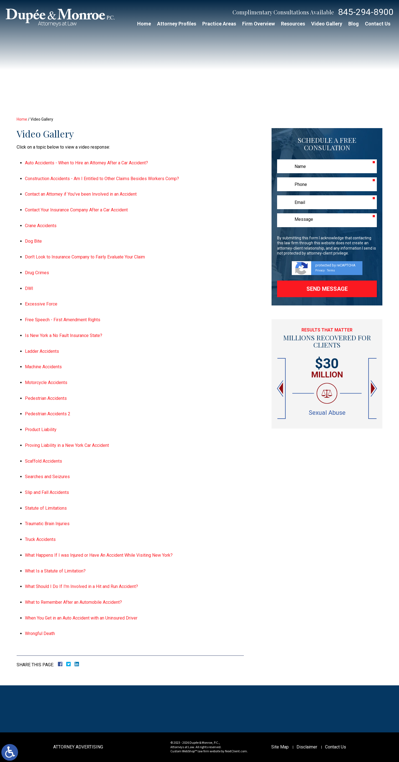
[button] (281, 388)
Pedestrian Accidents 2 (47, 413)
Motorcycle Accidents (46, 382)
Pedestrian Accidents (46, 398)
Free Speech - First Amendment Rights (62, 319)
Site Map (280, 747)
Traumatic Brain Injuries (47, 523)
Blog (353, 24)
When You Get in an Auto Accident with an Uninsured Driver (81, 618)
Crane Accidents (41, 225)
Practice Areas (219, 24)
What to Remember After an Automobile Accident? (73, 602)
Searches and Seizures (47, 476)
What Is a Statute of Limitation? (55, 571)
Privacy (320, 270)
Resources (293, 24)
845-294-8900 (365, 11)
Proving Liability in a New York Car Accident (67, 445)
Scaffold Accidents (43, 461)
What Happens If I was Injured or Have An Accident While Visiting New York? (99, 555)
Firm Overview (258, 24)
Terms (331, 270)
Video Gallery (326, 24)
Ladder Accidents (42, 351)
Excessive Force (41, 304)
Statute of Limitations (46, 508)
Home (144, 24)
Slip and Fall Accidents (47, 492)
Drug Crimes (37, 272)
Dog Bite (33, 241)
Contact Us (377, 24)
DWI (29, 288)
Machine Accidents (43, 366)
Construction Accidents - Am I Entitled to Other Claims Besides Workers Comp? (102, 178)
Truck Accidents (40, 539)
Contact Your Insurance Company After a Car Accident (76, 209)
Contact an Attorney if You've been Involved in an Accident (81, 194)
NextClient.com (236, 751)
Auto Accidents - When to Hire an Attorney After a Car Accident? (86, 162)
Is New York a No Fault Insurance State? (63, 335)
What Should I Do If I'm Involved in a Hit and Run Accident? (81, 586)
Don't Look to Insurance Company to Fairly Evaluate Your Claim (85, 257)
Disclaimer (306, 747)
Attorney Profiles (176, 24)
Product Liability (41, 429)
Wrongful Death (40, 633)
